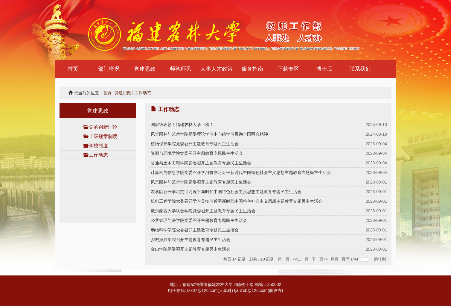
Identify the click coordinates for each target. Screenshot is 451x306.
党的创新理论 (103, 127)
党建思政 (123, 92)
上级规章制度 (103, 136)
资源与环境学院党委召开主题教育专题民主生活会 (197, 153)
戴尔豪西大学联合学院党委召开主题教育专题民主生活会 (203, 210)
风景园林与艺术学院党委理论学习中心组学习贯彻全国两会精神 (209, 134)
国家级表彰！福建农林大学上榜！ (182, 124)
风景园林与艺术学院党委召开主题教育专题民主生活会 (201, 182)
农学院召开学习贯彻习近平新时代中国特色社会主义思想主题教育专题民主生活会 (226, 191)
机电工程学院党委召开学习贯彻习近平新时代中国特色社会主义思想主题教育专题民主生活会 (236, 201)
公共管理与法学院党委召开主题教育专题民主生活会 (199, 220)
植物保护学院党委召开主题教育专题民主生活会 (195, 143)
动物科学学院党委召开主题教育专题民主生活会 (195, 230)
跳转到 (380, 259)
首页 (107, 92)
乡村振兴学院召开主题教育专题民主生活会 (190, 239)
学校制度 (98, 145)
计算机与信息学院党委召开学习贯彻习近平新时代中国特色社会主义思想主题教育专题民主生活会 (241, 172)
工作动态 (142, 92)
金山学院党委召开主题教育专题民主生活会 (190, 249)
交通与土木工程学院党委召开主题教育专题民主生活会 (201, 162)
